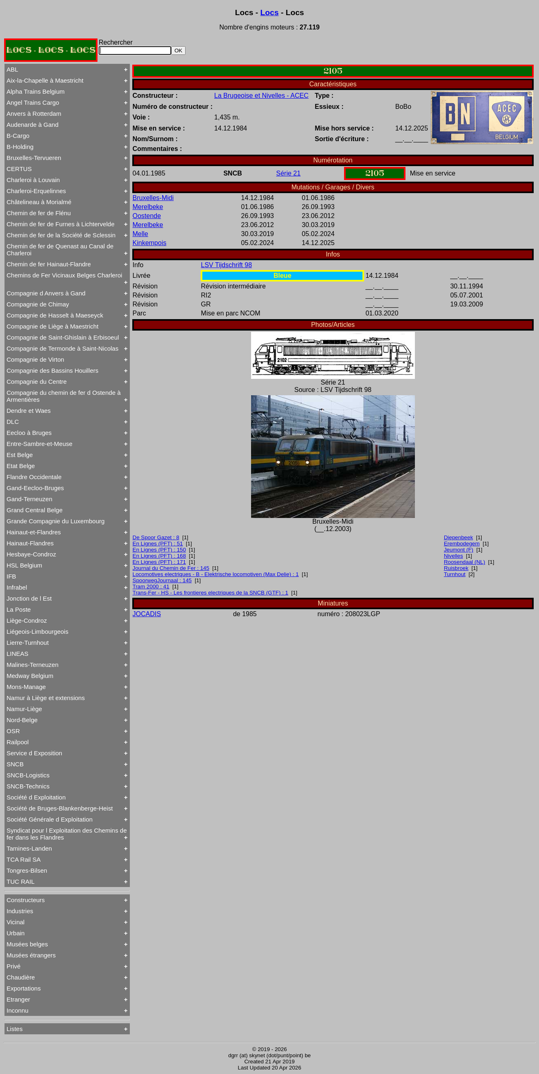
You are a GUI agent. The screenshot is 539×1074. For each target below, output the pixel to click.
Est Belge (20, 454)
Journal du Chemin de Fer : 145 (171, 568)
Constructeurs (26, 899)
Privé (13, 966)
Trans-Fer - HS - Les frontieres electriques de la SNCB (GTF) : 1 (210, 593)
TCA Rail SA (24, 859)
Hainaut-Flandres (30, 543)
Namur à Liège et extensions (46, 697)
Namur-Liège (24, 708)
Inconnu (17, 1010)
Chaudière (21, 977)
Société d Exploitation (36, 797)
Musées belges (27, 944)
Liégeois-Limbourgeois (37, 631)
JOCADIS (147, 613)
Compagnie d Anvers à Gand (46, 293)
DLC (13, 421)
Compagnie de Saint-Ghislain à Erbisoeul (63, 337)
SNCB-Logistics (28, 775)
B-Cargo (18, 135)
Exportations (24, 988)
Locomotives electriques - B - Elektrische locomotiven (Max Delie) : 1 (216, 574)
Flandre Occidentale (34, 476)
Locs (269, 12)
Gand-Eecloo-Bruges (35, 487)
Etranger (18, 999)
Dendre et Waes (29, 410)
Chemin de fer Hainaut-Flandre (49, 264)
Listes (15, 1028)
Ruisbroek (456, 568)
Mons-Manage (26, 686)
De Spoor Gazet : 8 (156, 537)
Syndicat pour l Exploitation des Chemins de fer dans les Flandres (67, 834)
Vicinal (16, 922)
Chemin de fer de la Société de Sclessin (61, 235)
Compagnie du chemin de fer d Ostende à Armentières (64, 396)
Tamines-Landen (29, 848)
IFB (11, 576)
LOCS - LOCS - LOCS (50, 50)
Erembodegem (462, 543)
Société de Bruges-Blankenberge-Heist (60, 808)
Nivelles (453, 556)
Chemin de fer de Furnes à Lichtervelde (60, 224)
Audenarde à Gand (33, 124)
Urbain (16, 933)
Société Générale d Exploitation (50, 819)
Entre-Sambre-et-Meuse (39, 443)
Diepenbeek (458, 537)
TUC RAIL (20, 881)
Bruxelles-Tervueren (34, 157)
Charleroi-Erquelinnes (36, 190)
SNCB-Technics (28, 786)
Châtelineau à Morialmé (39, 201)
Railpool (18, 742)
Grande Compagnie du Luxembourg (55, 521)
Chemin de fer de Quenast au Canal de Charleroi (60, 250)
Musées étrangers (31, 955)
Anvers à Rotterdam (34, 113)
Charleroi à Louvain (33, 179)
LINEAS (17, 653)
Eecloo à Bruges (29, 432)
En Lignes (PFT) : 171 (159, 562)
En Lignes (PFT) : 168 (159, 556)
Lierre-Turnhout (28, 642)
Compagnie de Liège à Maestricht (52, 326)
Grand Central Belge (35, 510)
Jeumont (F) (458, 550)
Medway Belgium (30, 675)
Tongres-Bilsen (27, 870)
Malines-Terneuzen (33, 664)
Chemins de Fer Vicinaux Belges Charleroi (64, 275)
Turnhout (455, 574)
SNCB (15, 764)
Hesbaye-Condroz (31, 554)
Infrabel (17, 587)
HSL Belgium (24, 565)
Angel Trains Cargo (33, 102)
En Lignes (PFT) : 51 (158, 543)
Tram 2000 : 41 (151, 586)
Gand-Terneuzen (29, 498)
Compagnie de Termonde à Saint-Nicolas (62, 348)
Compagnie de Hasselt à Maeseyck (55, 315)
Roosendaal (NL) (464, 562)
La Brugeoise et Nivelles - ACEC (261, 95)
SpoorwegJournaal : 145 (162, 580)
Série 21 (288, 173)
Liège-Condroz (27, 620)
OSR (13, 730)
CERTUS (19, 168)
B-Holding (20, 146)
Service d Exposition (34, 753)
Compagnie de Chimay (38, 304)
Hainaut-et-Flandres (34, 532)
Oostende (147, 215)
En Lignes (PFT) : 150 (159, 550)
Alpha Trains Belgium (36, 91)
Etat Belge (21, 465)
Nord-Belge (22, 719)
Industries (20, 910)
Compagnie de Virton (35, 359)
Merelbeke (148, 206)
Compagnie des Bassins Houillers (52, 370)
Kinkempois (150, 242)
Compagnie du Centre (37, 381)
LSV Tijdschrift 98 (226, 264)
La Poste (19, 609)
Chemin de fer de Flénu (39, 212)
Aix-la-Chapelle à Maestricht (45, 80)
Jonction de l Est (29, 598)
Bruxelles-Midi (153, 197)
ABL (12, 69)
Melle (140, 233)
